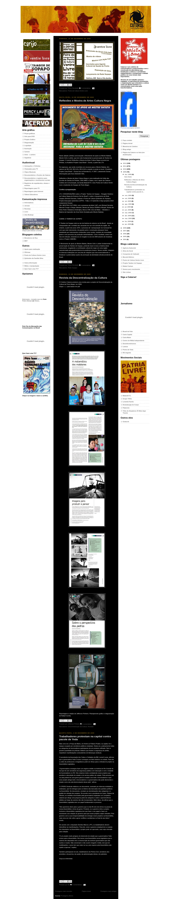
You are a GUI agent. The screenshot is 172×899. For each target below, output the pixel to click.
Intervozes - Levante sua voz (32, 299)
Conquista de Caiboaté (131, 254)
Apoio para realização (32, 249)
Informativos (28, 202)
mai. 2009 (128, 212)
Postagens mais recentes (63, 891)
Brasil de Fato (128, 331)
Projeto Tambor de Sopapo (132, 263)
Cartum (27, 151)
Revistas (27, 209)
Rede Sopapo (72, 268)
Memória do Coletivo (130, 146)
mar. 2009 (128, 218)
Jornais (27, 206)
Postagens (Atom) (67, 896)
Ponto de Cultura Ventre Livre (35, 255)
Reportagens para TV (32, 188)
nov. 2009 (128, 195)
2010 (125, 169)
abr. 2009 (128, 215)
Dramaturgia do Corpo (131, 405)
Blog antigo (127, 149)
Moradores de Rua (31, 238)
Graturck (126, 421)
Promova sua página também (130, 128)
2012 (125, 163)
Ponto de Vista (128, 349)
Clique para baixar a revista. (35, 229)
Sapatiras (27, 158)
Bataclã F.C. (127, 395)
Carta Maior (127, 337)
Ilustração (28, 148)
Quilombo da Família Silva (33, 258)
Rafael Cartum (128, 266)
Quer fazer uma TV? (31, 269)
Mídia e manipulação (31, 266)
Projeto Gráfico (29, 139)
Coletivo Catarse (126, 91)
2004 (125, 239)
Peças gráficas (29, 133)
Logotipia (27, 145)
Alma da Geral (128, 251)
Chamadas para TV (31, 169)
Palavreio (126, 408)
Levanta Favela (128, 401)
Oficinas (27, 252)
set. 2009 (128, 201)
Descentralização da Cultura (77, 726)
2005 (125, 236)
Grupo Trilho (127, 399)
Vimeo (37, 301)
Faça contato (127, 140)
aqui (65, 286)
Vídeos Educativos (31, 194)
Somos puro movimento (131, 269)
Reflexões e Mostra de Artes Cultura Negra (85, 100)
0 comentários (85, 88)
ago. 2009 (128, 204)
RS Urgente (127, 353)
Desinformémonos (129, 343)
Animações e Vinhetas (32, 166)
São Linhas (127, 272)
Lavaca (125, 346)
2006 (125, 233)
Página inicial (86, 891)
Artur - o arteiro (29, 154)
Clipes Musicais (30, 172)
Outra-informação (30, 263)
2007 (125, 231)
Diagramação (29, 142)
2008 (125, 228)
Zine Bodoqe (29, 215)
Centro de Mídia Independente (133, 340)
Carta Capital (127, 334)
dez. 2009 (128, 174)
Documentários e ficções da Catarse (37, 175)
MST (26, 241)
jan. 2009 (128, 224)
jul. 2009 (128, 207)
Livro (26, 212)
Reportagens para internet (33, 191)
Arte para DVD (29, 136)
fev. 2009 (128, 221)
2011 (125, 166)
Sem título (128, 177)
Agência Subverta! (129, 248)
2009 (125, 172)
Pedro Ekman (27, 301)
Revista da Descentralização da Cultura (83, 277)
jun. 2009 (128, 210)
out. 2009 (128, 198)
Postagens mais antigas (108, 891)
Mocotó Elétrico (128, 257)
